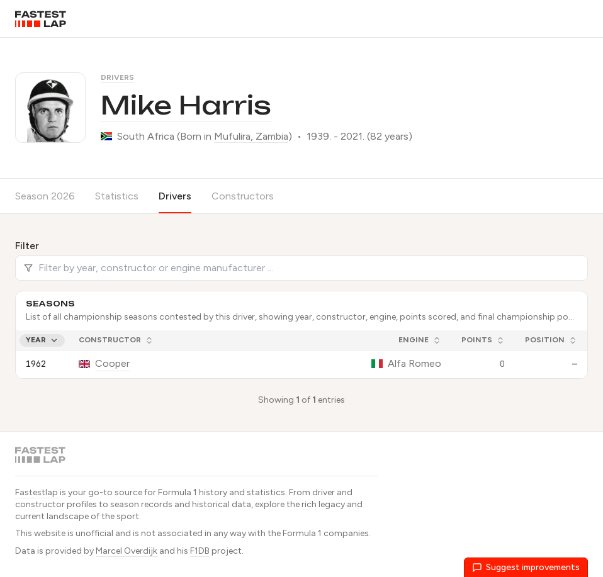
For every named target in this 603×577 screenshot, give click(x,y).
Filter (27, 246)
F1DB (200, 551)
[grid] (301, 354)
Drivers (117, 77)
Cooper (112, 363)
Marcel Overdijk (126, 551)
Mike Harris (186, 105)
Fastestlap (36, 492)
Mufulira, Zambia (251, 136)
